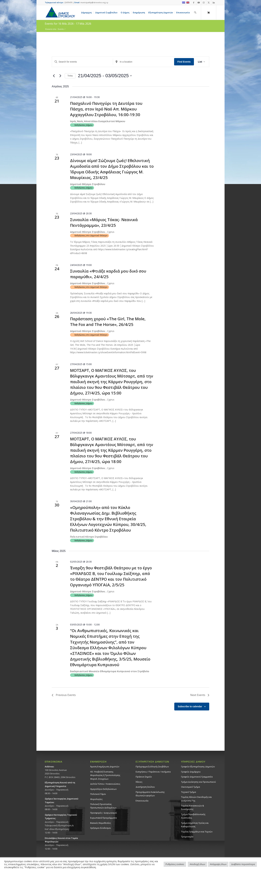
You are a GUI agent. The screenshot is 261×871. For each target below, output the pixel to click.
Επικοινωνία (142, 800)
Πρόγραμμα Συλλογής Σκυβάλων (152, 766)
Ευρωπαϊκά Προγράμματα (103, 817)
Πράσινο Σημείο (144, 776)
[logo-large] (60, 12)
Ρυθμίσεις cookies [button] (175, 864)
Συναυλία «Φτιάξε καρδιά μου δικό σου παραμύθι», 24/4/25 (108, 273)
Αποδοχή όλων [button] (197, 864)
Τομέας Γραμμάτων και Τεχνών (196, 831)
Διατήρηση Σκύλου (145, 786)
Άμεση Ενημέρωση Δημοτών (104, 766)
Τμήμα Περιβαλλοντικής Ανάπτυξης (193, 816)
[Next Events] (60, 76)
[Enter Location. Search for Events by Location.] (143, 62)
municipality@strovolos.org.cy (94, 2)
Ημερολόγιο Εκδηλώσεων (103, 788)
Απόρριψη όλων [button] (218, 864)
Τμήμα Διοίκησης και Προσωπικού (198, 781)
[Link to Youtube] (198, 2)
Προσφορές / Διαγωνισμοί (103, 812)
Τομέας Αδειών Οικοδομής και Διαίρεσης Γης (196, 798)
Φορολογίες (96, 799)
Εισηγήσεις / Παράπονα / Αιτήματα (153, 771)
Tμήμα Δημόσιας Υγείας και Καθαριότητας (195, 824)
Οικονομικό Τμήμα (190, 786)
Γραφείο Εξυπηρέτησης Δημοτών (198, 766)
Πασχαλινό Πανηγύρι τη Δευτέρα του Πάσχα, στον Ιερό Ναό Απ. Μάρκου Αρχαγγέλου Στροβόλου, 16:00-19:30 (106, 108)
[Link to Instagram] (203, 2)
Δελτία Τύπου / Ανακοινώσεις (105, 783)
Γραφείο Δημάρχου (191, 771)
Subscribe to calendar (190, 706)
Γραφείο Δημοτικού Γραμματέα (197, 776)
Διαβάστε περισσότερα (243, 864)
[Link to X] (208, 2)
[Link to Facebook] (193, 2)
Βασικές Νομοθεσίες (100, 822)
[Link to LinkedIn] (213, 2)
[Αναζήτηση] (195, 12)
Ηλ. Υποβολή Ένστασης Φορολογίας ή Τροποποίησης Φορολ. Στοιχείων (105, 775)
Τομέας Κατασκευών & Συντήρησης (192, 807)
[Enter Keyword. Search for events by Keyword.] (82, 62)
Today (70, 76)
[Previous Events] (54, 76)
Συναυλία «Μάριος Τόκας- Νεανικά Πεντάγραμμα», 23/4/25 (104, 222)
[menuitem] (87, 12)
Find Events (184, 61)
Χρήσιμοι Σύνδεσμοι (100, 827)
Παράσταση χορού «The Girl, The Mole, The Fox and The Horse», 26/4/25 (108, 321)
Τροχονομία (187, 836)
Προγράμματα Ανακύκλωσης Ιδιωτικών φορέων (150, 793)
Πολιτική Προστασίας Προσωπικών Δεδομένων (103, 806)
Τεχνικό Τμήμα (188, 791)
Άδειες (139, 781)
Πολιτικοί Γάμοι (98, 793)
